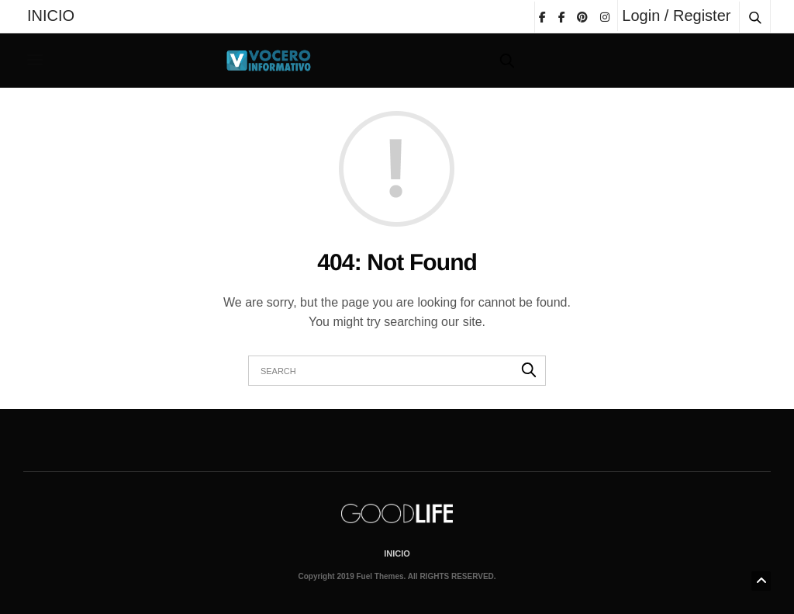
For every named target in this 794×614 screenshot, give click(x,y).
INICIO (50, 15)
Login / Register (676, 15)
